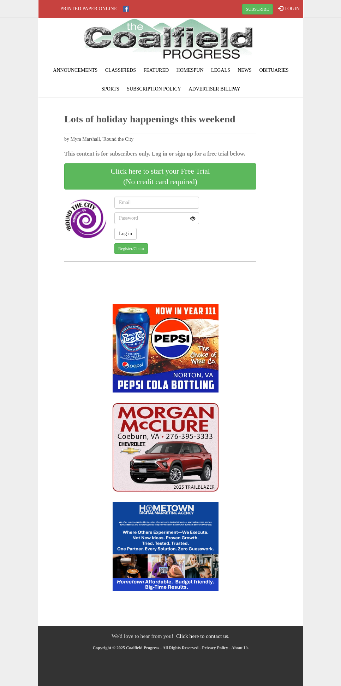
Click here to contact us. (202, 636)
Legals (220, 70)
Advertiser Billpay (214, 89)
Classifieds (120, 70)
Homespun (190, 70)
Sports (110, 89)
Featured (156, 70)
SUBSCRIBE (257, 9)
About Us (239, 647)
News (245, 70)
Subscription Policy (154, 89)
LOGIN (289, 8)
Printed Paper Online (88, 8)
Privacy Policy (215, 647)
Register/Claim (131, 248)
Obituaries (273, 70)
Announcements (75, 70)
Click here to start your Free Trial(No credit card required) (160, 176)
